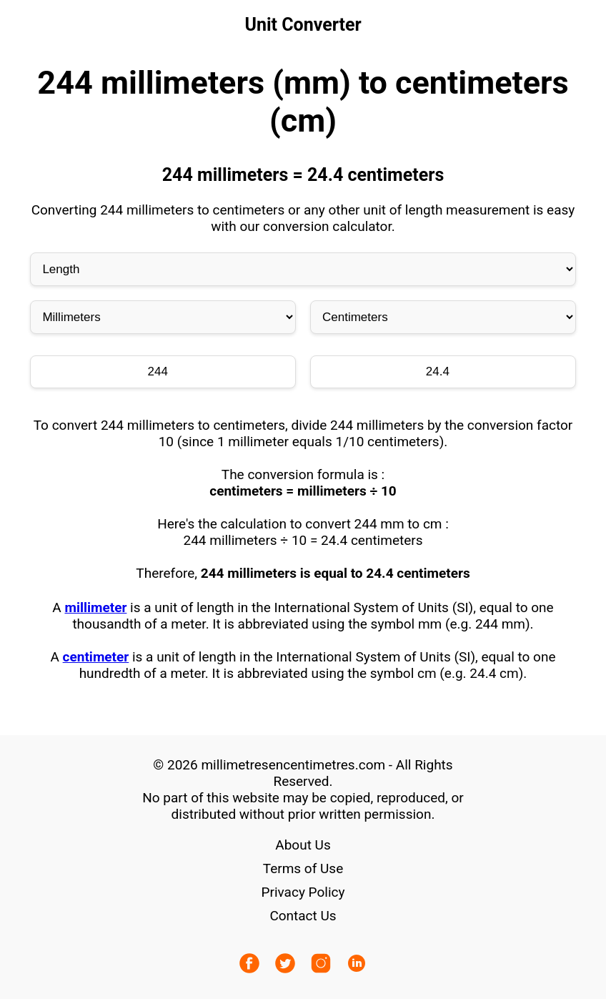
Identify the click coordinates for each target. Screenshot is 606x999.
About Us (302, 845)
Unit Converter (302, 24)
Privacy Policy (303, 892)
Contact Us (302, 915)
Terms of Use (303, 868)
